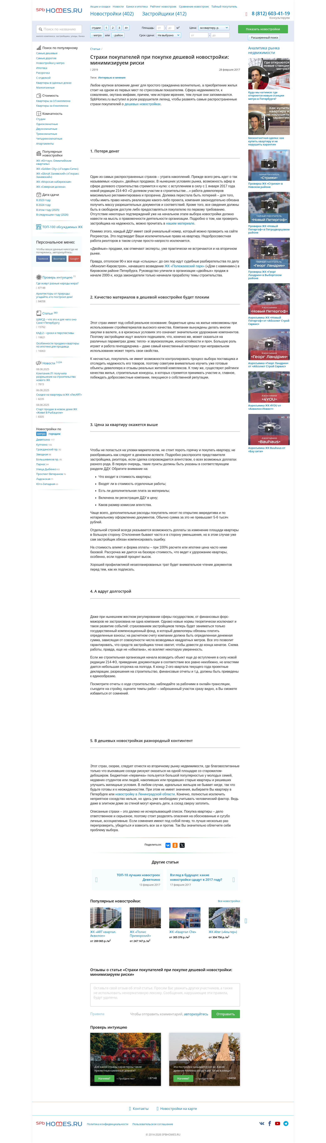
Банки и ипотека (137, 6)
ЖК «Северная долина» (50, 187)
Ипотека (41, 68)
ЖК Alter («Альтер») (224, 920)
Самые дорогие (46, 58)
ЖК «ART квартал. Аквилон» (105, 922)
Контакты (140, 1108)
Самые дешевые (46, 53)
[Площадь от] (160, 27)
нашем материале (180, 223)
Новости (118, 6)
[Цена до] (220, 35)
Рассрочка (43, 73)
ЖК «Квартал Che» (184, 920)
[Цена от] (198, 35)
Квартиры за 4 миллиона (52, 105)
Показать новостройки (263, 29)
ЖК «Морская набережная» (53, 182)
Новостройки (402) (112, 14)
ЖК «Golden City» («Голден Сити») (57, 169)
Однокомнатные (47, 124)
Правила (97, 1014)
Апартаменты (45, 143)
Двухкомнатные (46, 129)
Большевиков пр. (47, 459)
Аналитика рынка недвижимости (264, 50)
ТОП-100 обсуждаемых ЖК (62, 227)
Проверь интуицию (59, 277)
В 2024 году (43, 205)
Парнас (41, 464)
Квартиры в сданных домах (54, 83)
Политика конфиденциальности (107, 1124)
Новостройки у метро (50, 63)
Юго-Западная (45, 484)
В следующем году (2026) (52, 214)
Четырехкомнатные (49, 138)
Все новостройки (229, 901)
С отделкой (43, 78)
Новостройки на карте (178, 1108)
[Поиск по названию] (59, 29)
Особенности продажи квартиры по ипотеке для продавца (57, 345)
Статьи (49, 313)
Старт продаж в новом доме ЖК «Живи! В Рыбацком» (56, 410)
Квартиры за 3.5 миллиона (53, 101)
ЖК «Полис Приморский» (145, 922)
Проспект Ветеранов (49, 474)
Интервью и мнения (111, 77)
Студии (40, 119)
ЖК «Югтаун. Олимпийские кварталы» (53, 162)
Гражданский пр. (47, 449)
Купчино (42, 444)
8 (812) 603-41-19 (271, 13)
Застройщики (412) (164, 14)
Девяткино (43, 439)
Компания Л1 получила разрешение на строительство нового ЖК (56, 376)
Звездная (42, 454)
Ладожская (43, 479)
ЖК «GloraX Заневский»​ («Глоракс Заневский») (57, 175)
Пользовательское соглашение (152, 1124)
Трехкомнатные (46, 134)
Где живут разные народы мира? (57, 283)
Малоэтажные (45, 87)
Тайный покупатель (224, 6)
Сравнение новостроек (194, 6)
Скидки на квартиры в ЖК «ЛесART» (59, 394)
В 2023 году (43, 200)
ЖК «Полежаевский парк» (185, 266)
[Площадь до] (171, 27)
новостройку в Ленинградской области (145, 794)
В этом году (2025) (47, 210)
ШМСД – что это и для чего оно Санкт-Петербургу (56, 321)
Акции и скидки (100, 6)
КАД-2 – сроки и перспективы (55, 333)
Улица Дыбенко (46, 469)
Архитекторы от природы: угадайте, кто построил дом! (54, 295)
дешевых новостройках (143, 104)
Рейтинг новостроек (163, 6)
